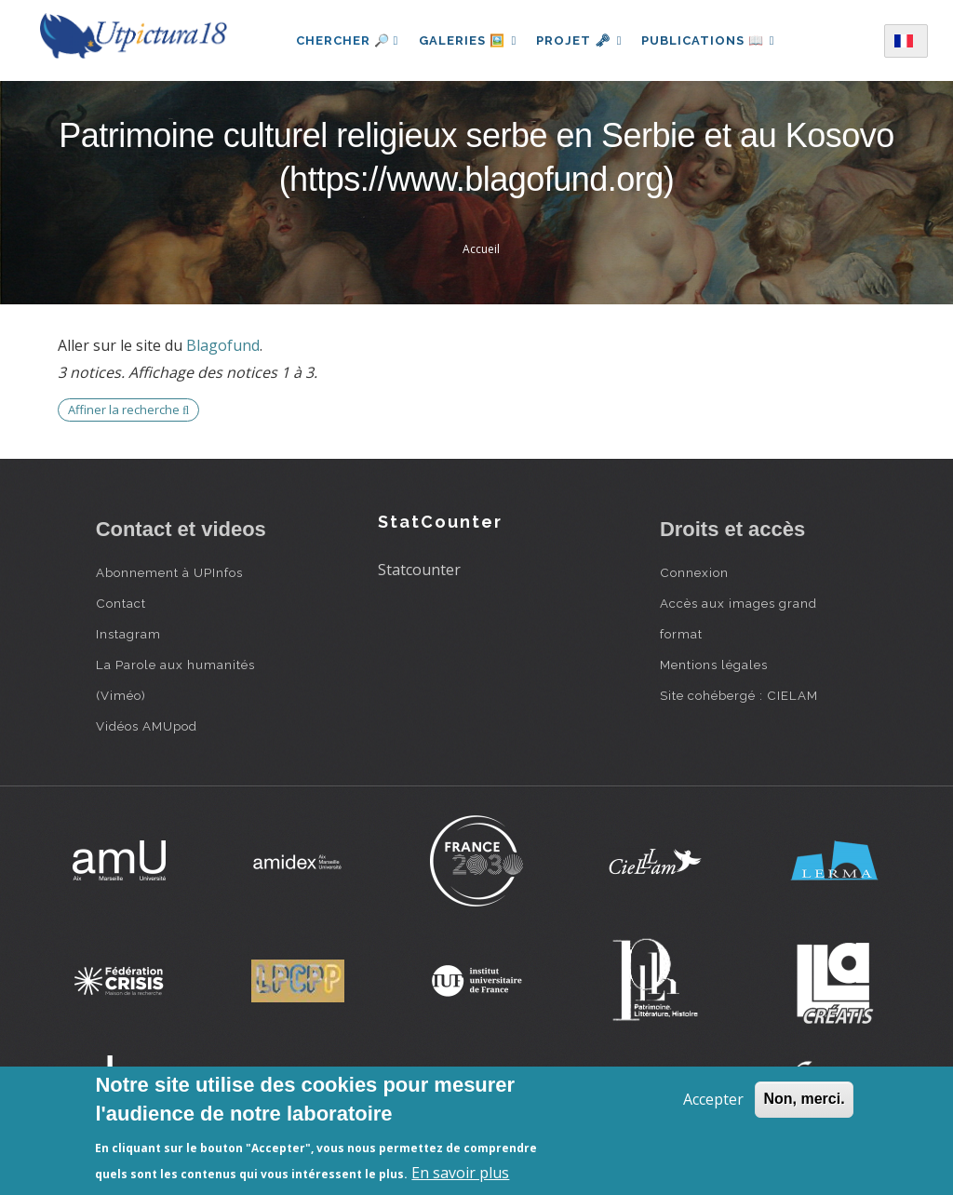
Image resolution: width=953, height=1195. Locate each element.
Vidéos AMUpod (146, 725)
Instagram (128, 633)
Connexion (694, 572)
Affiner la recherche (128, 409)
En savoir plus (460, 1172)
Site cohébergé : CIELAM (739, 695)
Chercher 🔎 (342, 40)
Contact (121, 603)
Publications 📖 (711, 40)
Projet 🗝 (579, 40)
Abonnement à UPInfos (169, 572)
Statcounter (419, 569)
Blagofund (223, 345)
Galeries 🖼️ (465, 40)
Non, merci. (803, 1099)
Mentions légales (714, 664)
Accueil (481, 249)
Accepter (713, 1099)
